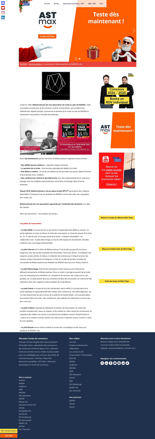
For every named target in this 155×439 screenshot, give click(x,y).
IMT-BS (22, 426)
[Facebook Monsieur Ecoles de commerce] (110, 363)
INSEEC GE (23, 423)
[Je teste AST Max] (47, 36)
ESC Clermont (24, 429)
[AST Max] (76, 59)
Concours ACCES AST (27, 405)
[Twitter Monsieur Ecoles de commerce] (127, 363)
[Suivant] (134, 30)
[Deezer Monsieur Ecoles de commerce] (123, 363)
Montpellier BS (25, 411)
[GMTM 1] (55, 151)
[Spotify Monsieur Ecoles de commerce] (119, 363)
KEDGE (21, 398)
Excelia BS (23, 414)
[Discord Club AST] (3, 3)
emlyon (22, 380)
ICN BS (21, 408)
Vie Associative (35, 64)
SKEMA (23, 64)
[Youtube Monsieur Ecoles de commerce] (3, 8)
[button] (56, 3)
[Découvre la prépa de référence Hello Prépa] (117, 218)
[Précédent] (21, 30)
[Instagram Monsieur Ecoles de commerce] (3, 12)
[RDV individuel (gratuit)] (8, 431)
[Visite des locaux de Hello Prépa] (117, 281)
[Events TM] (79, 58)
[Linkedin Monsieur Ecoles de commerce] (3, 17)
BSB (71, 381)
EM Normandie (25, 420)
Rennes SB (23, 402)
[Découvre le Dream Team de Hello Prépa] (117, 249)
